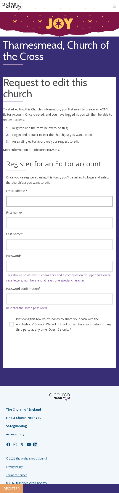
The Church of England (23, 409)
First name (14, 212)
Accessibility (15, 434)
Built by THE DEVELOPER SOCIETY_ (27, 483)
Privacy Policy (14, 467)
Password (14, 256)
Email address (16, 191)
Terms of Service (16, 475)
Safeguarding (16, 426)
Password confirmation (23, 288)
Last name (14, 234)
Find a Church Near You (23, 418)
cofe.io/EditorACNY (45, 150)
